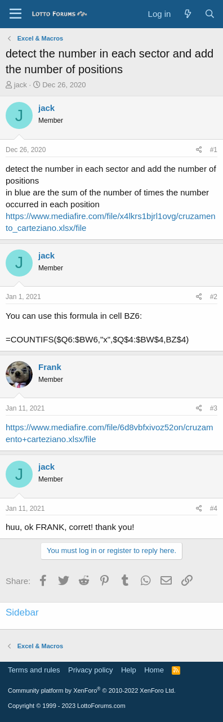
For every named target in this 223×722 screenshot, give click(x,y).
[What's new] (187, 13)
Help (128, 670)
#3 (213, 408)
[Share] (199, 150)
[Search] (210, 13)
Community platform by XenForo (92, 690)
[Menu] (15, 14)
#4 (213, 508)
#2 (213, 297)
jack (20, 85)
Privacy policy (90, 670)
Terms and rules (34, 670)
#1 (213, 150)
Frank (49, 367)
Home (154, 670)
